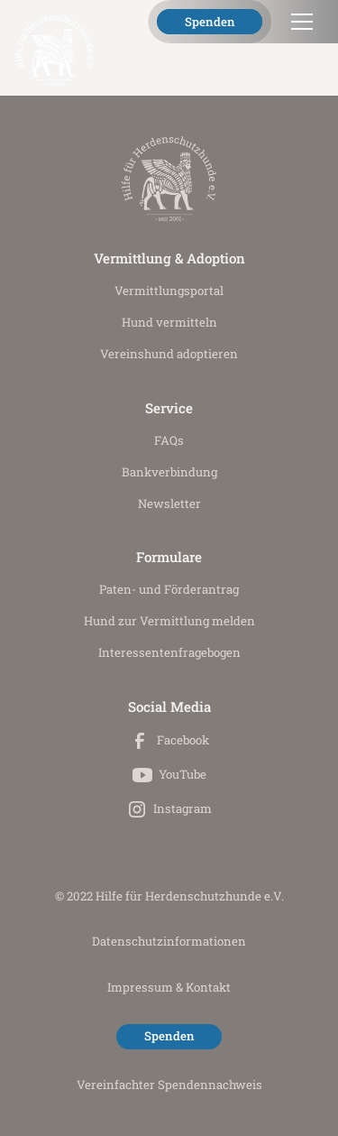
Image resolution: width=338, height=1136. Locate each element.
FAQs (169, 440)
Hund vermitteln (169, 322)
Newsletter (169, 503)
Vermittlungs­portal (169, 290)
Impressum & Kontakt (169, 987)
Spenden (210, 22)
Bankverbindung (169, 472)
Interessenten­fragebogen (169, 652)
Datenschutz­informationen (169, 941)
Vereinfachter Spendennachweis (169, 1084)
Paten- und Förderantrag (169, 589)
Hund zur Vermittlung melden (169, 621)
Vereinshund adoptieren (169, 354)
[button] (298, 21)
